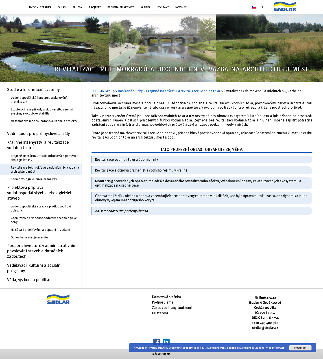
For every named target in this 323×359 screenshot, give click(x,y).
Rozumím (300, 347)
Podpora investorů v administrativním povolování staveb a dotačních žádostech (41, 251)
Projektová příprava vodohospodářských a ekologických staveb (40, 193)
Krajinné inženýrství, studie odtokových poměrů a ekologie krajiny (44, 158)
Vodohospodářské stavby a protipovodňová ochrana (41, 208)
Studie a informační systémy (33, 89)
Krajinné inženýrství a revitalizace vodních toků (38, 144)
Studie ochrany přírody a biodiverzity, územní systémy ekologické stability (42, 111)
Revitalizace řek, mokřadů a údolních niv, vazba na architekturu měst (45, 169)
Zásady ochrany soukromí (172, 308)
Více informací (275, 347)
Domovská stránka (166, 297)
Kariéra (146, 7)
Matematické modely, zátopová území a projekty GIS (44, 123)
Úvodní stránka (40, 7)
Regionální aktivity (120, 7)
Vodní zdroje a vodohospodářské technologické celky (44, 220)
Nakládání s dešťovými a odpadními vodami (40, 230)
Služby (77, 7)
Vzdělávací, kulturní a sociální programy (34, 267)
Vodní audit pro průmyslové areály (38, 133)
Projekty (95, 7)
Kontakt (163, 7)
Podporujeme (162, 302)
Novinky (180, 7)
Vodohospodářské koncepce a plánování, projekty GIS (39, 100)
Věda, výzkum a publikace (30, 279)
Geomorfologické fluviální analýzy (34, 179)
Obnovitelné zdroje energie (29, 237)
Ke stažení (160, 313)
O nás (62, 7)
